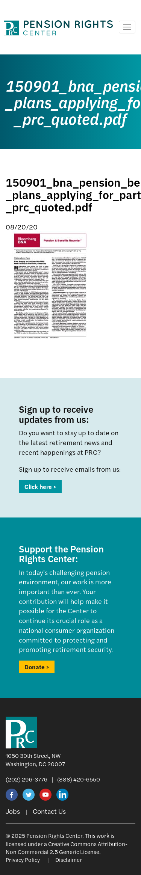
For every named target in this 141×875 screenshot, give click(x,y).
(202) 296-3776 (26, 779)
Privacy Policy (23, 859)
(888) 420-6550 (78, 779)
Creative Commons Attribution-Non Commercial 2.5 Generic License (66, 847)
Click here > (40, 486)
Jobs (13, 811)
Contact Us (49, 811)
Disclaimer (68, 859)
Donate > (36, 666)
